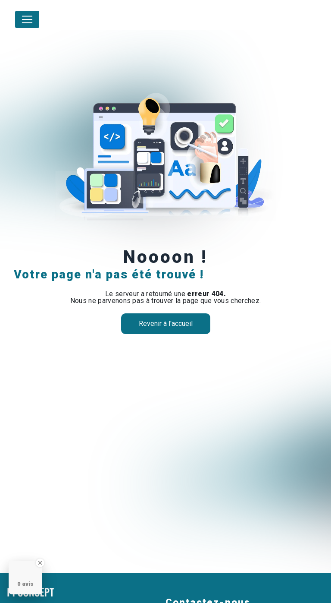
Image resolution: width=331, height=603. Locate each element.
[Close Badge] (40, 563)
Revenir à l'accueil (166, 323)
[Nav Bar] (27, 19)
